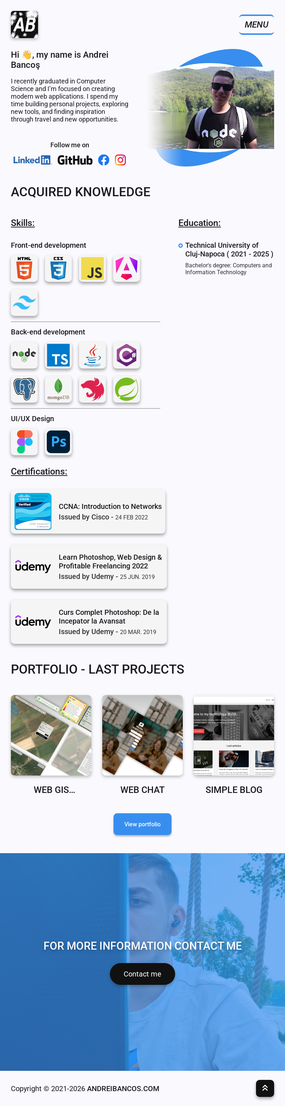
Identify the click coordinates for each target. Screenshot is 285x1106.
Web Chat (142, 790)
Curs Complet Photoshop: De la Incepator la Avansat (109, 616)
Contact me (142, 974)
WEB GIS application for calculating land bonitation (51, 790)
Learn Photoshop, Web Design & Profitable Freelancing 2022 (110, 561)
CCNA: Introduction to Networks (110, 506)
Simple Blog (234, 790)
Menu (256, 25)
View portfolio (142, 824)
